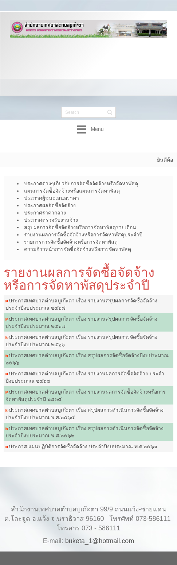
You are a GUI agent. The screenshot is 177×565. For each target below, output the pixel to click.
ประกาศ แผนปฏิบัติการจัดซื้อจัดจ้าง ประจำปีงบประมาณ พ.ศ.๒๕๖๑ (83, 446)
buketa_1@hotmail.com (99, 533)
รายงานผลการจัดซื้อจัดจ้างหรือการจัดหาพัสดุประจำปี (79, 278)
